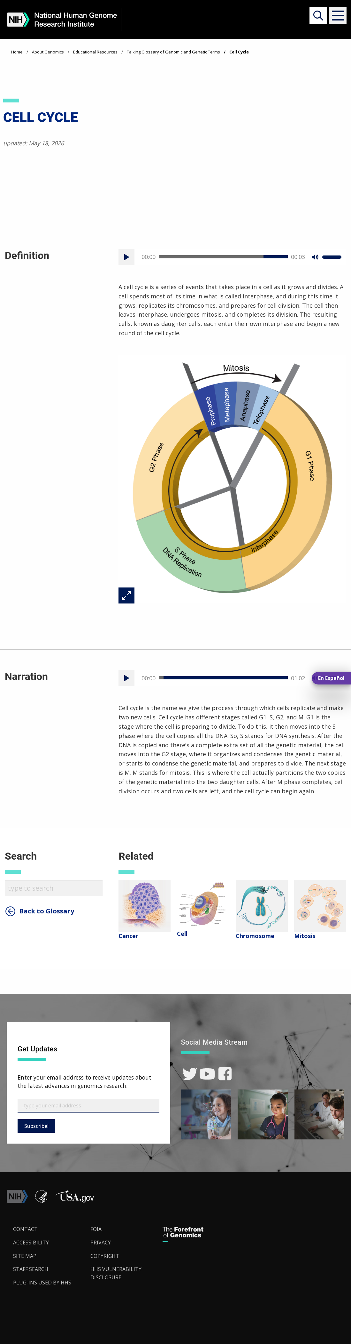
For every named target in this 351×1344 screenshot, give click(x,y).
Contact (25, 1229)
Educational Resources (95, 52)
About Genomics (48, 52)
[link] (190, 1074)
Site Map (24, 1255)
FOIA (96, 1229)
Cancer (128, 936)
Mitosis (304, 936)
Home (17, 52)
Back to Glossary (46, 911)
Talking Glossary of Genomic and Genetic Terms (173, 52)
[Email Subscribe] (88, 1106)
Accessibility (31, 1242)
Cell (182, 933)
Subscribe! (36, 1125)
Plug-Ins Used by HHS (42, 1282)
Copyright (104, 1255)
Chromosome (255, 936)
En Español (331, 678)
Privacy (100, 1242)
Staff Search (30, 1269)
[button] (335, 15)
